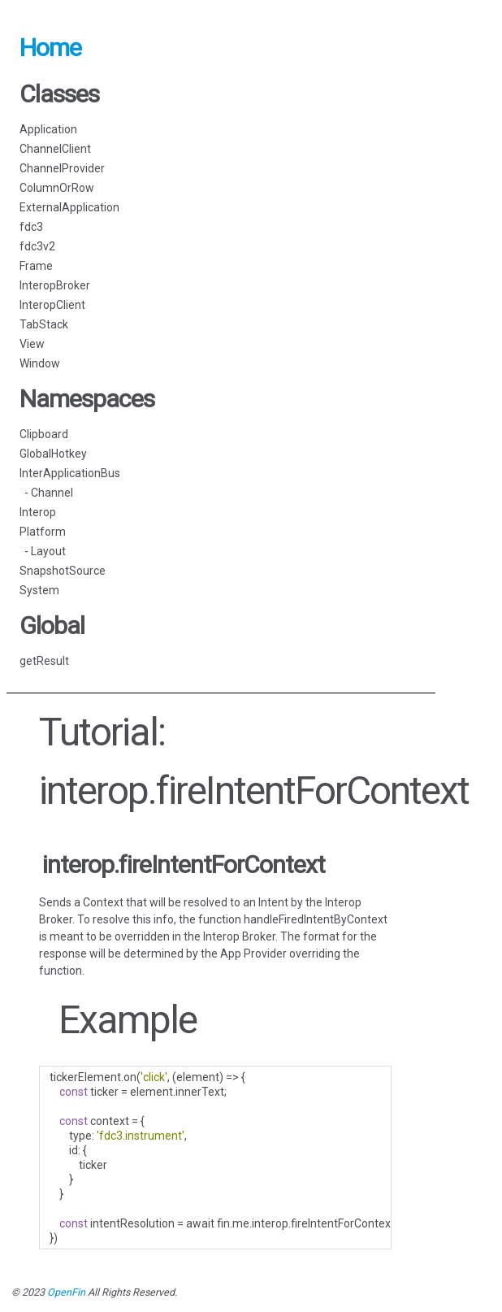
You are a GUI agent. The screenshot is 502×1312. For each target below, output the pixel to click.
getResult (44, 660)
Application (48, 129)
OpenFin (66, 1292)
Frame (36, 265)
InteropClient (52, 304)
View (32, 343)
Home (50, 47)
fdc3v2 (37, 246)
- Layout (42, 551)
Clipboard (43, 434)
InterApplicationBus (69, 473)
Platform (42, 531)
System (39, 590)
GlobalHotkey (53, 453)
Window (39, 363)
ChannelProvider (62, 168)
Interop (37, 512)
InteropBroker (54, 285)
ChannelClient (55, 148)
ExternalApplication (69, 207)
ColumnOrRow (56, 187)
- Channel (46, 492)
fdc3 (31, 226)
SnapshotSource (62, 570)
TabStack (43, 324)
